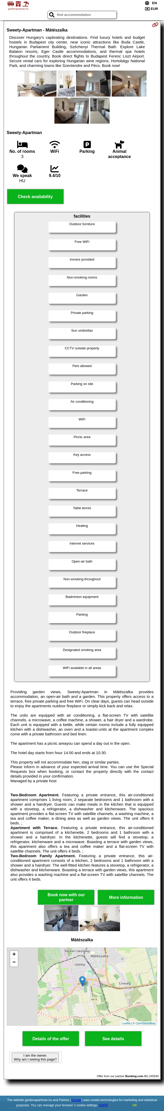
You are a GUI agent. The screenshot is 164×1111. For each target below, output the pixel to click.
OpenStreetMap (146, 1023)
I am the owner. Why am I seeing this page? (35, 1057)
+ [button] (14, 955)
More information (126, 897)
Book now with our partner (66, 897)
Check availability (35, 196)
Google (76, 1100)
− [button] (14, 963)
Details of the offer (51, 1039)
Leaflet (126, 1023)
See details (113, 1039)
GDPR (103, 1105)
